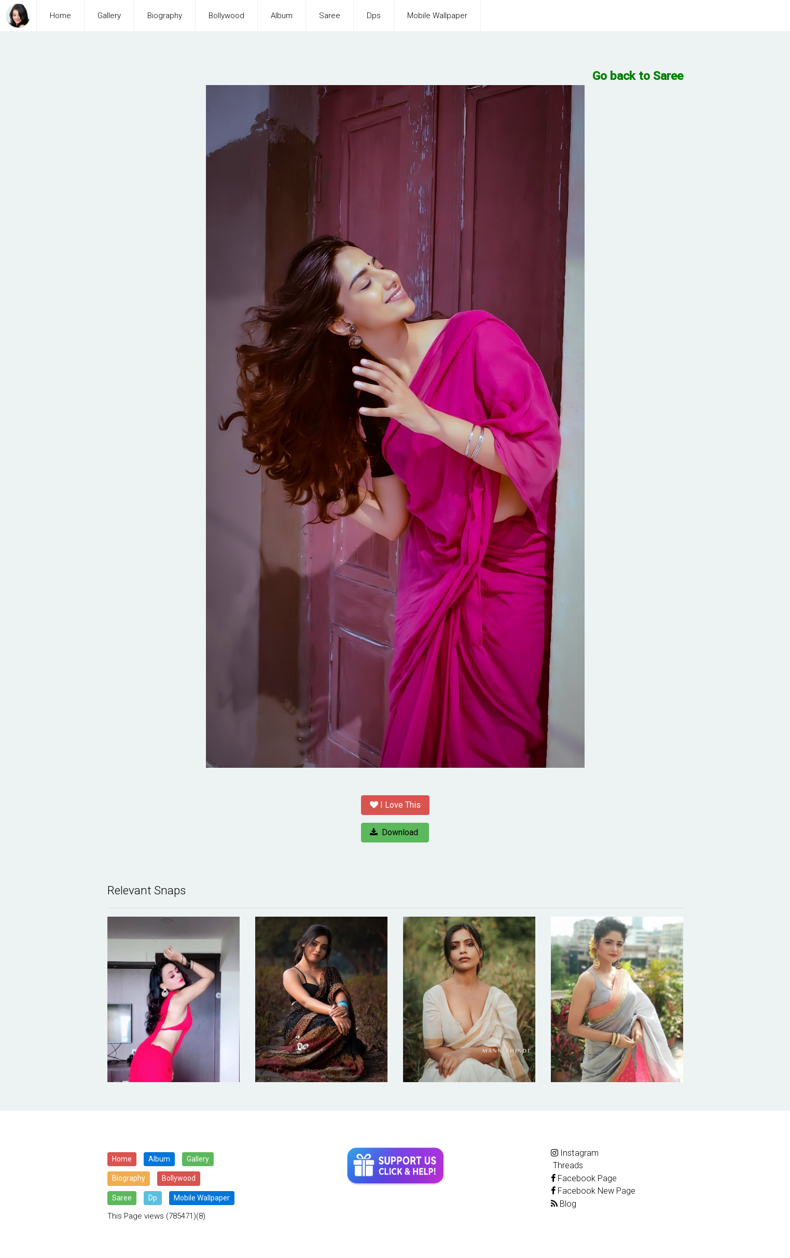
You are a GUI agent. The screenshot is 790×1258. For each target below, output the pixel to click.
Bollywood (226, 15)
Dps (374, 15)
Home (60, 15)
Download (395, 832)
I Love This (395, 805)
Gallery (109, 15)
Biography (164, 15)
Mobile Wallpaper (437, 15)
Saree (329, 15)
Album (282, 15)
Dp (152, 1197)
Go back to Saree (638, 75)
